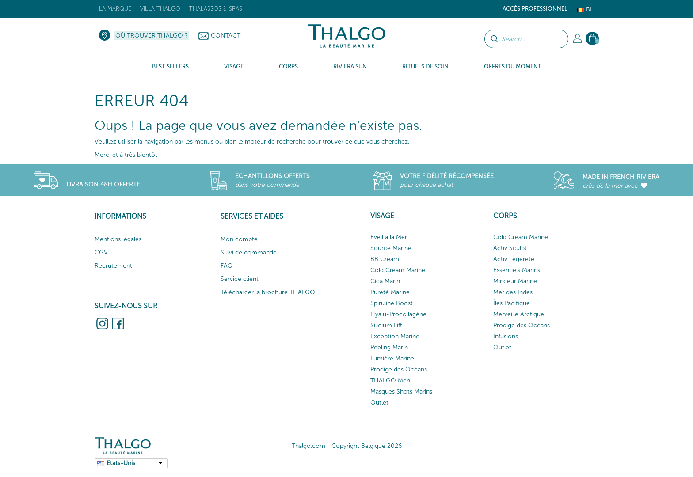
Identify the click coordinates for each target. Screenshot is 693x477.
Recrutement (113, 265)
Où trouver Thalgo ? (151, 35)
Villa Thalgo (160, 8)
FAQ (227, 265)
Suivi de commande (249, 252)
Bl (585, 9)
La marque (115, 8)
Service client (240, 279)
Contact (225, 35)
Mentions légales (118, 239)
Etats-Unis (121, 463)
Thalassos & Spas (215, 8)
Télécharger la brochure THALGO (268, 292)
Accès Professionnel (535, 8)
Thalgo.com (308, 446)
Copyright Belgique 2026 (366, 446)
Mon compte (239, 239)
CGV (101, 252)
